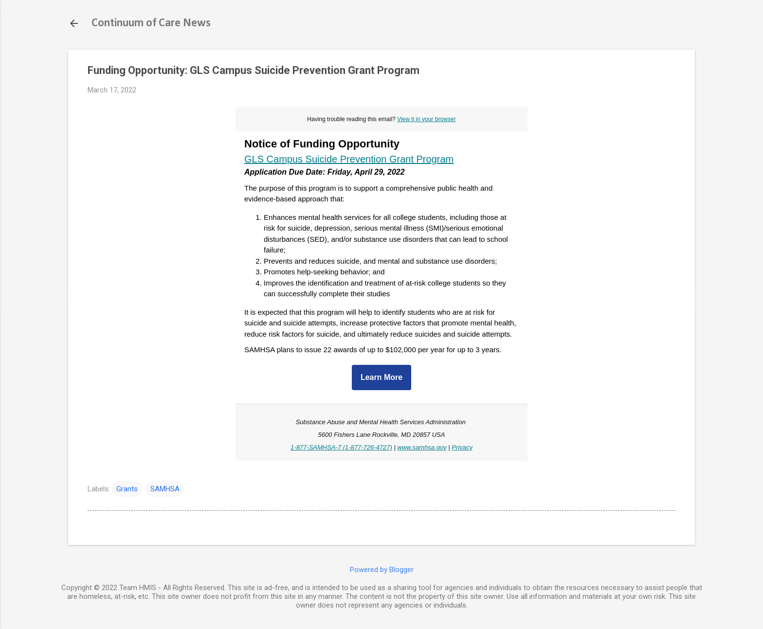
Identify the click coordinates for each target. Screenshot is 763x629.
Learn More (381, 377)
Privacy (462, 447)
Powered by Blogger (382, 569)
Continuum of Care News (151, 23)
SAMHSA (165, 489)
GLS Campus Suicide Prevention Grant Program (349, 159)
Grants (127, 489)
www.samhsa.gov (422, 447)
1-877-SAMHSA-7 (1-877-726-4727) (341, 447)
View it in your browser (426, 119)
